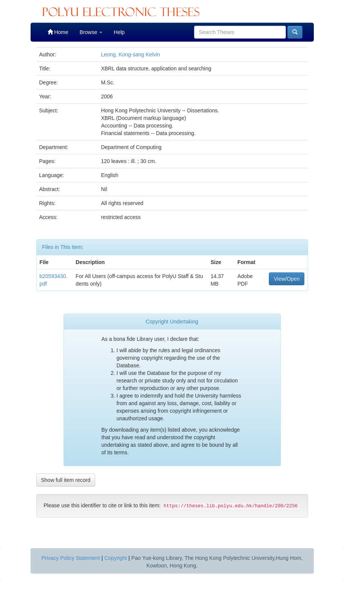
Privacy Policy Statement (71, 558)
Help (119, 32)
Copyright (115, 558)
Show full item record (66, 480)
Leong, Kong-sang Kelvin (130, 54)
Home (58, 32)
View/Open (286, 279)
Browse (91, 32)
